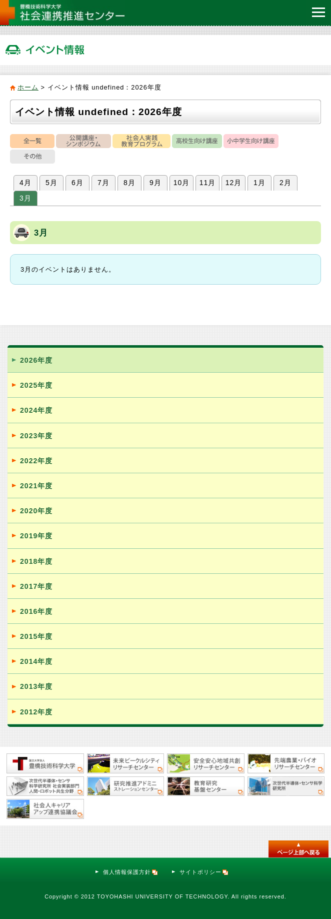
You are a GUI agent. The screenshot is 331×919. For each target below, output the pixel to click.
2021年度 (36, 486)
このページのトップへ (298, 848)
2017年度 (36, 586)
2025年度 (36, 385)
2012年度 (36, 712)
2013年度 (36, 686)
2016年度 (36, 611)
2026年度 (36, 360)
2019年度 (36, 536)
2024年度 (36, 410)
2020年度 (36, 511)
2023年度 (36, 436)
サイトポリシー (204, 872)
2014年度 (36, 661)
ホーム (28, 87)
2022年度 (36, 461)
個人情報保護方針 (130, 872)
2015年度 (36, 636)
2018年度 (36, 561)
